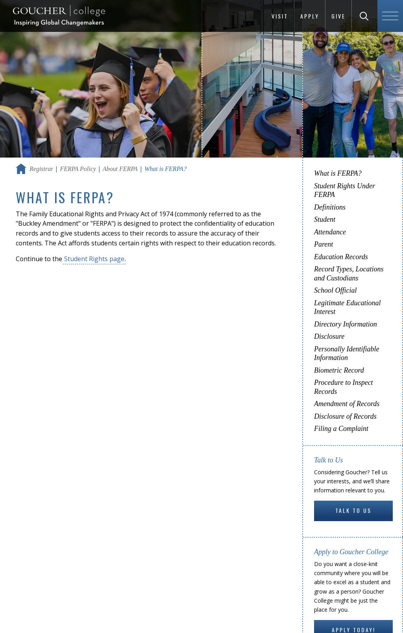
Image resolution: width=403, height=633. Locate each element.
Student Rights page (94, 258)
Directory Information (345, 324)
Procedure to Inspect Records (343, 387)
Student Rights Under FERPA (344, 190)
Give (338, 16)
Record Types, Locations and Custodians (348, 273)
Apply (309, 16)
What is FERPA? (338, 173)
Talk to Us (353, 510)
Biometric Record (339, 370)
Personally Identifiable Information (346, 353)
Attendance (330, 232)
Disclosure (329, 336)
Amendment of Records (346, 404)
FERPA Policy (78, 168)
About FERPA (120, 168)
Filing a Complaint (341, 429)
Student (324, 219)
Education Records (341, 257)
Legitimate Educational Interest (347, 307)
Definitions (330, 207)
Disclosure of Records (345, 416)
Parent (323, 244)
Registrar (41, 168)
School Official (335, 290)
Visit (280, 16)
